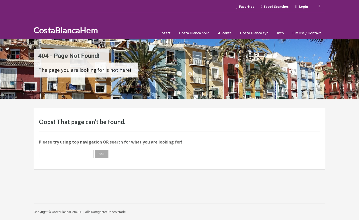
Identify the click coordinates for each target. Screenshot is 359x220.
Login (301, 6)
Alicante (225, 33)
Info (280, 33)
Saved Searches (275, 6)
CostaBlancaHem (66, 30)
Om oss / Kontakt (306, 33)
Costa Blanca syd (254, 33)
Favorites (245, 6)
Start (166, 33)
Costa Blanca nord (194, 33)
